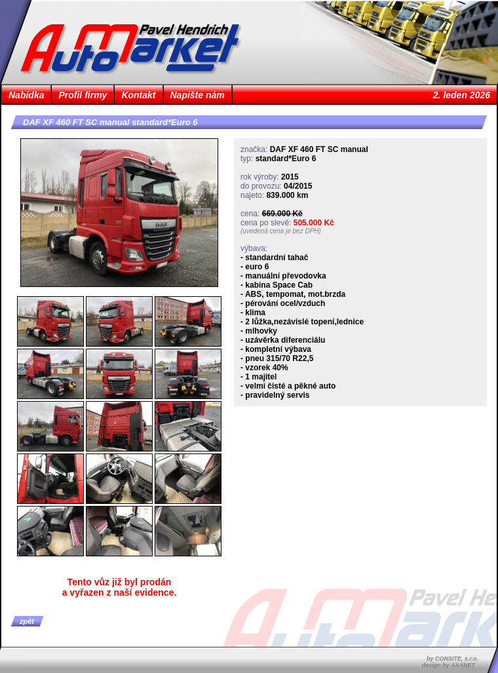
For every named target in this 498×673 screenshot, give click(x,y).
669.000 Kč (282, 213)
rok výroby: (259, 177)
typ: (246, 158)
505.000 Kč (314, 222)
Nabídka (26, 95)
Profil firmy (82, 95)
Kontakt (138, 95)
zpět (27, 621)
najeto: (252, 195)
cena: (249, 213)
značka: (253, 149)
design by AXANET (448, 665)
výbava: (253, 248)
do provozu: (261, 186)
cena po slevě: (265, 222)
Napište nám (197, 95)
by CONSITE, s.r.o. (452, 658)
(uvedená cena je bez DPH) (280, 231)
